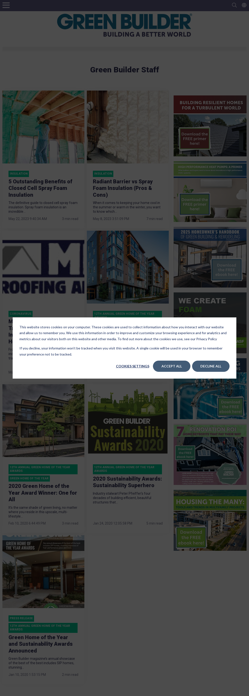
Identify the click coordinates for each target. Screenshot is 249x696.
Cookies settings (132, 366)
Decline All (210, 366)
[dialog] (124, 348)
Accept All (171, 366)
